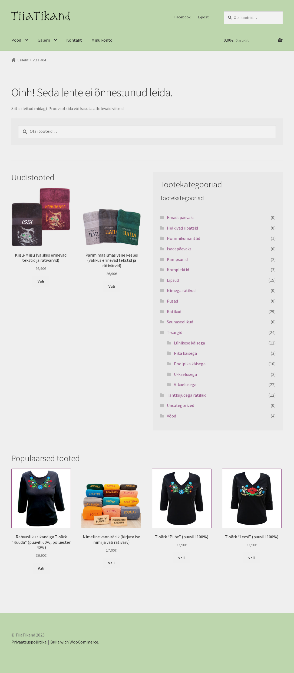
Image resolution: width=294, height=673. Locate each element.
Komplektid (178, 269)
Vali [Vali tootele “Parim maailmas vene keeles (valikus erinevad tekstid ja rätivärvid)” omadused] (111, 286)
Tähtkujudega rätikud (186, 395)
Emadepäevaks (180, 217)
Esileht (23, 60)
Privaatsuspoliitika (29, 642)
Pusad (172, 301)
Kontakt (74, 40)
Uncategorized (180, 405)
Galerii (44, 40)
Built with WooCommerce (74, 642)
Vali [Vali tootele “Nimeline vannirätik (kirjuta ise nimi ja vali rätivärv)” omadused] (111, 563)
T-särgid (174, 332)
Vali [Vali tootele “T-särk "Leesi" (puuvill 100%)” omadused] (251, 557)
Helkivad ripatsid (182, 228)
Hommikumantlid (183, 238)
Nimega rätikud (181, 290)
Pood (16, 40)
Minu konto (102, 40)
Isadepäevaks (179, 248)
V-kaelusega (185, 384)
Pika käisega (185, 353)
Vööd (171, 416)
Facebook (182, 17)
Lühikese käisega (189, 343)
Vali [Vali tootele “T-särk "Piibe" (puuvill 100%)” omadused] (181, 557)
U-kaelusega (185, 374)
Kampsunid (177, 259)
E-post (203, 17)
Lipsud (173, 280)
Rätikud (174, 311)
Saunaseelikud (180, 321)
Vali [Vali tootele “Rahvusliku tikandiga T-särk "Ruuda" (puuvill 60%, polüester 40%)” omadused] (41, 568)
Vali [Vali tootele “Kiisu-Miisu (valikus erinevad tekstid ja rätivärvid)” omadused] (41, 281)
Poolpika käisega (190, 363)
